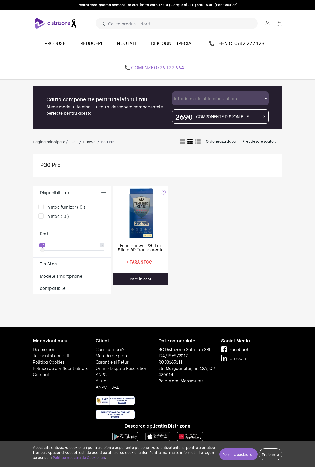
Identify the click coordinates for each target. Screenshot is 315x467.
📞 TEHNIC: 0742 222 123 (236, 42)
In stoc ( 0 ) (57, 216)
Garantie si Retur (112, 362)
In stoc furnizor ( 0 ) (65, 207)
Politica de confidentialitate (60, 368)
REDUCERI (91, 42)
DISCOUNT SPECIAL (172, 42)
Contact (41, 374)
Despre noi (43, 349)
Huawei (90, 141)
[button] (267, 23)
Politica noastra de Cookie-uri (79, 457)
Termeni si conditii (51, 355)
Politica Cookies (49, 362)
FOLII (74, 141)
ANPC (101, 374)
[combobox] (220, 98)
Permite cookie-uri (238, 454)
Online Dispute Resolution (121, 368)
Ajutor (102, 380)
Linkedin (233, 358)
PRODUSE (54, 42)
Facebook (235, 349)
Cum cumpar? (110, 349)
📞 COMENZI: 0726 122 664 (154, 67)
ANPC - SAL (107, 387)
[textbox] (220, 98)
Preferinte (270, 454)
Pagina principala (49, 141)
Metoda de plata (112, 355)
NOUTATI (126, 42)
